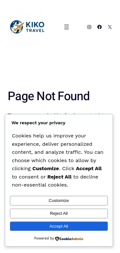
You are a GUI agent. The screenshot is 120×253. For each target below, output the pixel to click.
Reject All (59, 213)
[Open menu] (66, 27)
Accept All (58, 226)
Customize (59, 200)
